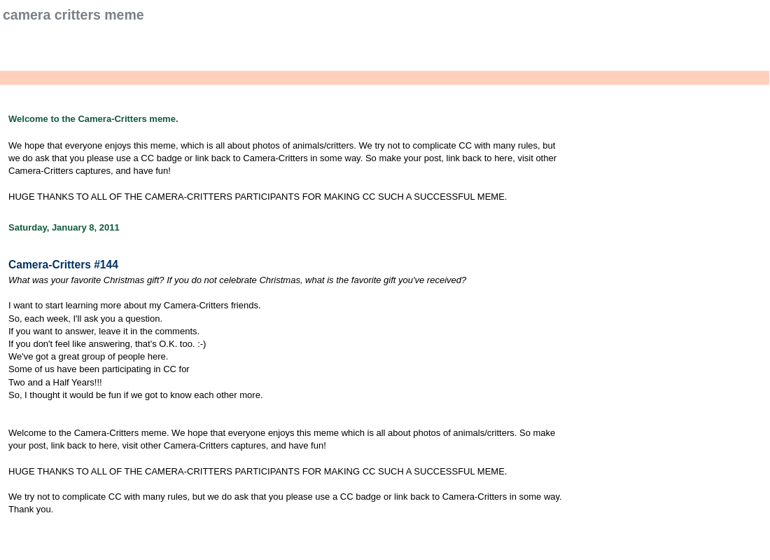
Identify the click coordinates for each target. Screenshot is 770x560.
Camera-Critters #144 (63, 265)
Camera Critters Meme (73, 14)
